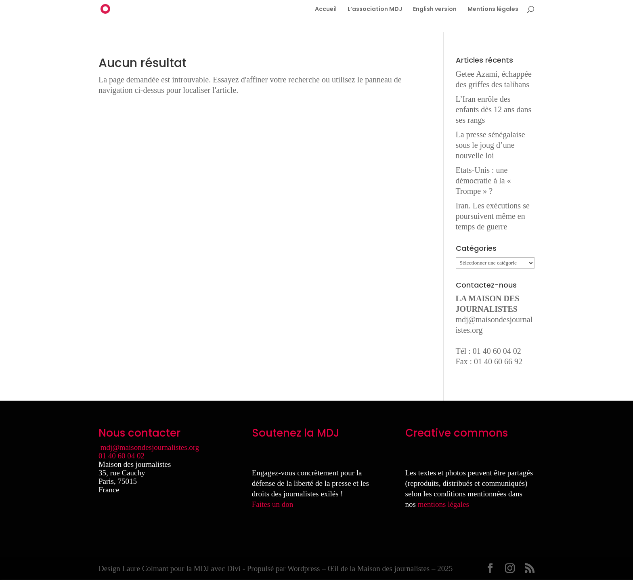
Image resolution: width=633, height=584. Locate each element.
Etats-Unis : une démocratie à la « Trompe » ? (483, 180)
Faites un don (272, 504)
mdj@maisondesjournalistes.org (150, 447)
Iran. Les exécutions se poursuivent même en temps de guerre (493, 216)
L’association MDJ (375, 9)
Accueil (326, 9)
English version (435, 9)
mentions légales (443, 504)
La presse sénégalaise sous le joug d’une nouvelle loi (490, 145)
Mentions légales (492, 9)
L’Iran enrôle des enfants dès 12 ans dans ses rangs (494, 109)
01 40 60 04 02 (122, 456)
